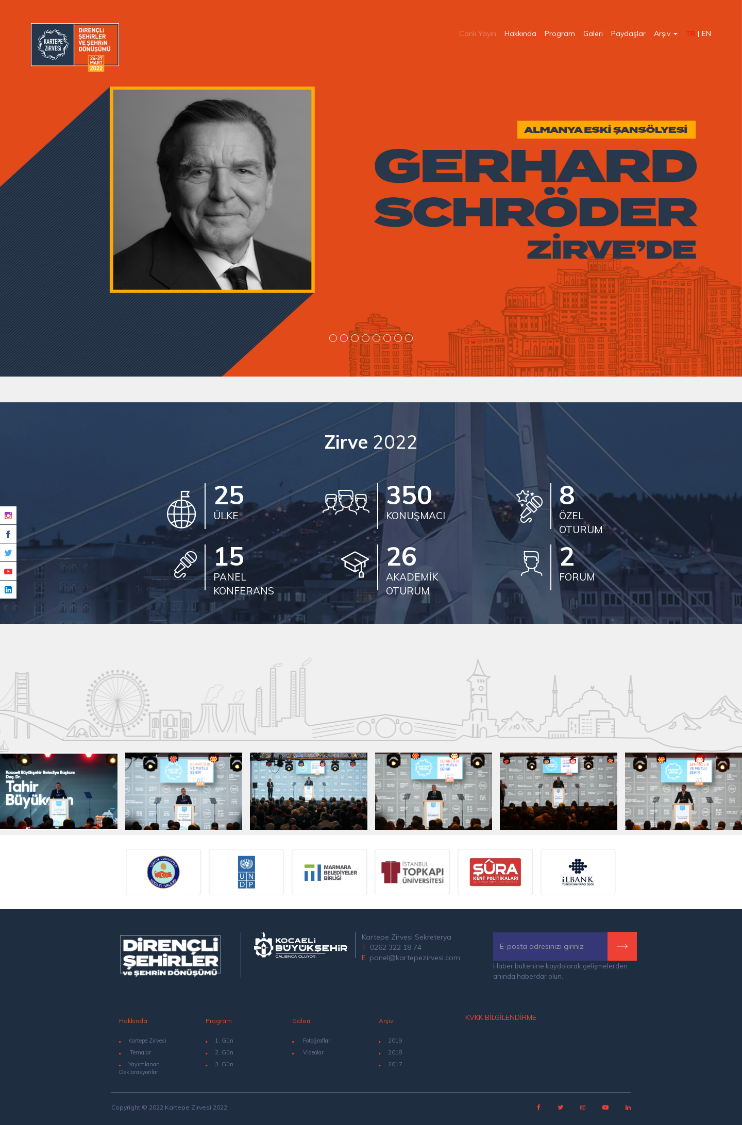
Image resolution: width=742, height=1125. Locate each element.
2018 (395, 1052)
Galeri (593, 33)
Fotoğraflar (311, 1040)
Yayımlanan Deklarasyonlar (139, 1068)
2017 (395, 1064)
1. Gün (219, 1040)
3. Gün (219, 1064)
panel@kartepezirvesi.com (414, 957)
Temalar (135, 1052)
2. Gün (219, 1052)
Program (560, 33)
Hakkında (520, 33)
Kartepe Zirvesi (142, 1040)
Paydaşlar (628, 33)
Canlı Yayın (477, 33)
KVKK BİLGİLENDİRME (500, 1017)
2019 (395, 1040)
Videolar (308, 1052)
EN (706, 33)
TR (690, 33)
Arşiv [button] (666, 33)
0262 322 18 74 (395, 947)
